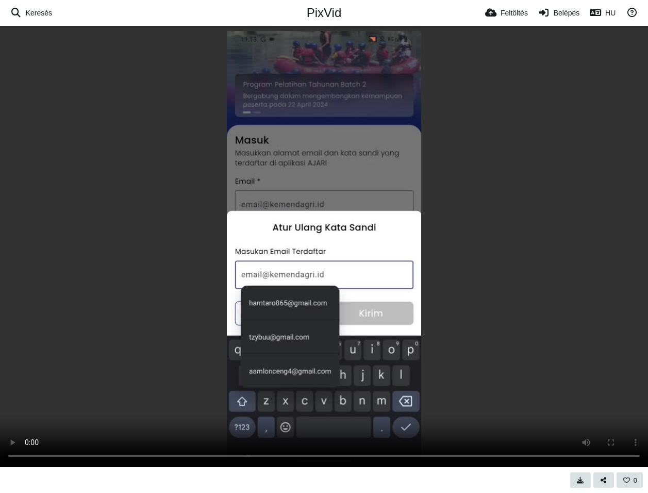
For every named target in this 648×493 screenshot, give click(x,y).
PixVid (324, 13)
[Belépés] (558, 13)
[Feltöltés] (506, 13)
